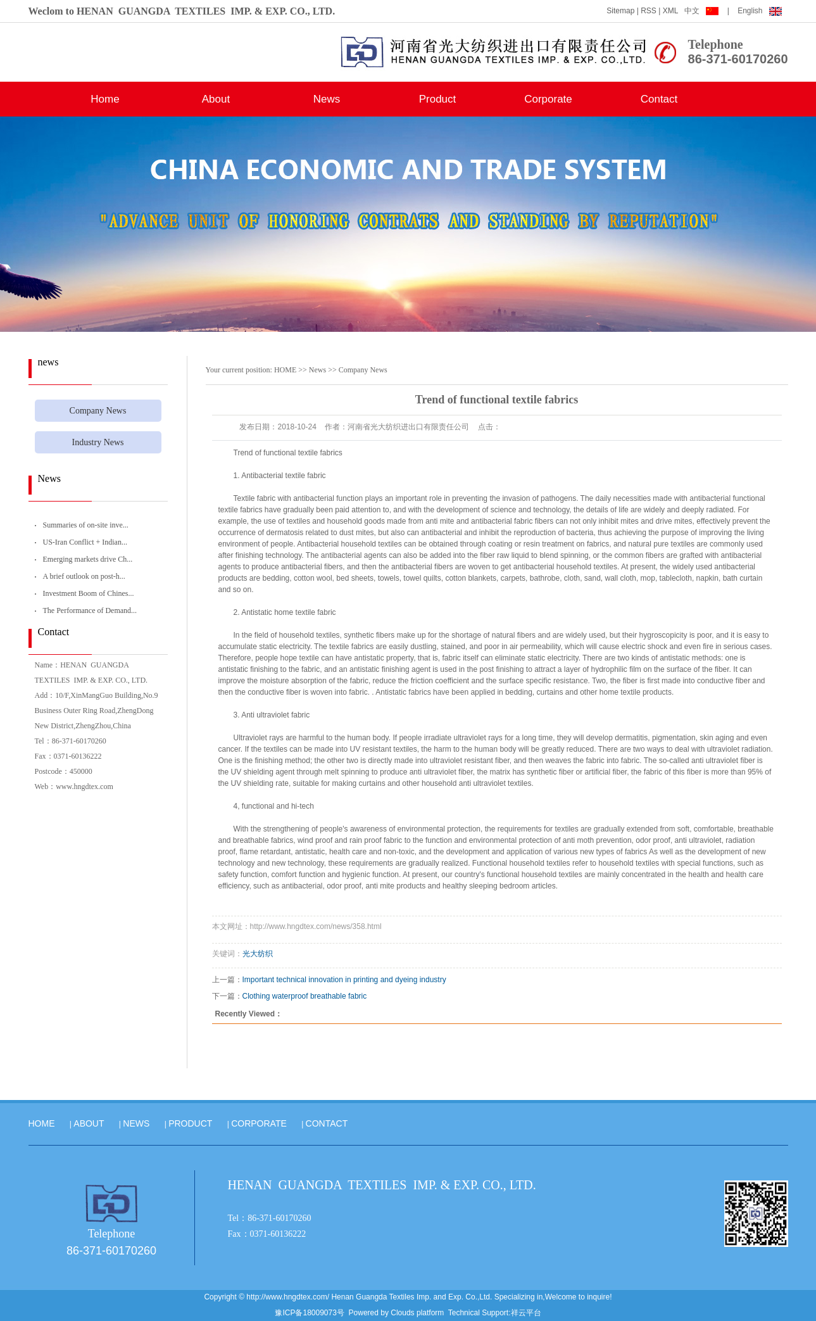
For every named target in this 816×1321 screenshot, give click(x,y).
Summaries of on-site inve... (86, 525)
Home (105, 99)
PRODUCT (190, 1123)
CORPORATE (259, 1123)
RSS (648, 10)
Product (437, 99)
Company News (98, 410)
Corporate (548, 99)
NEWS (136, 1123)
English (759, 10)
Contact (659, 99)
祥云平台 (526, 1312)
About (216, 99)
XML (671, 10)
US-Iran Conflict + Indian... (85, 542)
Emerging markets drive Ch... (88, 559)
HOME (285, 369)
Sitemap (620, 10)
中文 (702, 10)
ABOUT (88, 1123)
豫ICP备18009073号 (309, 1312)
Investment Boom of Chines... (88, 593)
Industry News (97, 442)
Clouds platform (417, 1312)
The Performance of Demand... (90, 610)
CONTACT (327, 1123)
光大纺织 (257, 953)
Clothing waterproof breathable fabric (304, 996)
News (327, 99)
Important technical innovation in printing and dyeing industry (344, 979)
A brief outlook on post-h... (84, 576)
